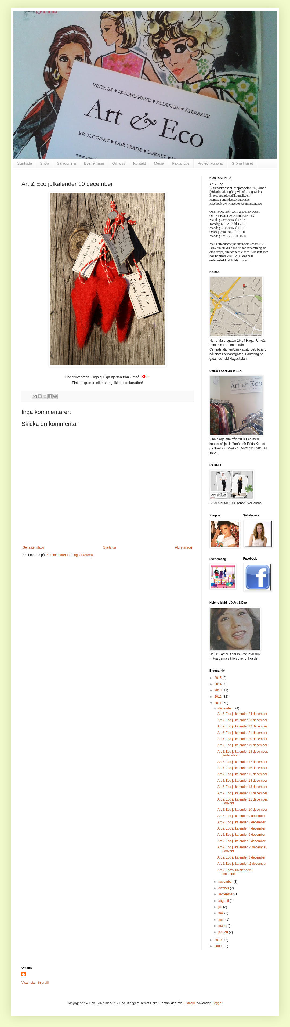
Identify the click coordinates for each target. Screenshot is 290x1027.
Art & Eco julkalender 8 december (242, 822)
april (221, 919)
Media (159, 163)
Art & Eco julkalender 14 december (242, 781)
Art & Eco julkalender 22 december (242, 726)
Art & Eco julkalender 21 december (242, 733)
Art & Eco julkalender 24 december (242, 714)
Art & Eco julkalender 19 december (242, 745)
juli (220, 907)
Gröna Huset (242, 163)
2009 (219, 946)
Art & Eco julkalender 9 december (242, 816)
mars (222, 926)
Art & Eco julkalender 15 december (242, 774)
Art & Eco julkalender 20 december (242, 739)
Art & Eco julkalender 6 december (242, 835)
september (226, 894)
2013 (219, 690)
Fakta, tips (181, 163)
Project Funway (210, 163)
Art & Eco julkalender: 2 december (242, 864)
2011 (219, 703)
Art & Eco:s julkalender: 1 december (236, 872)
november (226, 882)
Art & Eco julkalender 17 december (242, 762)
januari (223, 932)
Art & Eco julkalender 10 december (242, 810)
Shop (44, 163)
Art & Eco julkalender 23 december (242, 720)
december (226, 708)
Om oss (118, 163)
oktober (224, 888)
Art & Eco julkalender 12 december (242, 793)
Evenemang (94, 163)
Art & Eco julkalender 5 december (242, 841)
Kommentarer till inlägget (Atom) (69, 555)
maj (221, 913)
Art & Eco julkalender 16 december (242, 768)
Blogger (216, 1003)
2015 (219, 678)
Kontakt (139, 163)
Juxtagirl (189, 1003)
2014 (219, 684)
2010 (219, 940)
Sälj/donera (66, 163)
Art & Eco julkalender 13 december (242, 787)
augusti (224, 901)
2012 (219, 696)
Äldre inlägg (183, 547)
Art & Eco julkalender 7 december (242, 828)
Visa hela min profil (35, 983)
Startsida (24, 163)
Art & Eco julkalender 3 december (242, 857)
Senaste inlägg (33, 547)
